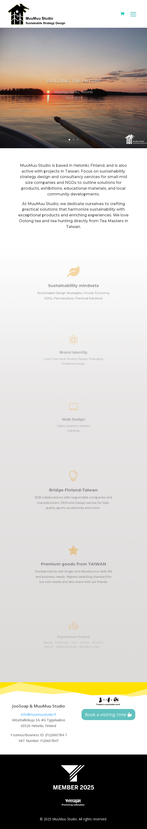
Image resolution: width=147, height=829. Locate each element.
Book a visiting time (105, 714)
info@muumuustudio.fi (38, 714)
